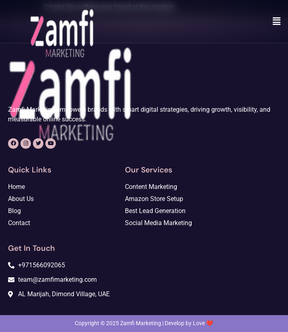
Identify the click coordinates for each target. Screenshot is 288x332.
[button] (277, 21)
